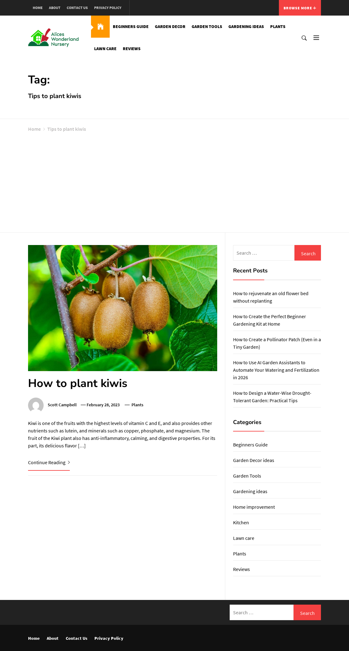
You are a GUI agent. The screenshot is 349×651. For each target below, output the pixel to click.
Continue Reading (49, 462)
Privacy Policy (108, 7)
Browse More (300, 8)
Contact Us (77, 7)
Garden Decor (170, 26)
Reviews (132, 48)
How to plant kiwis (77, 383)
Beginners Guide (131, 26)
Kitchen (241, 522)
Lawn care (105, 48)
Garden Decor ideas (253, 460)
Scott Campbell (62, 405)
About (54, 7)
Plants (277, 26)
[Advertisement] (174, 180)
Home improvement (254, 507)
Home (38, 7)
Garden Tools (207, 26)
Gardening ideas (246, 26)
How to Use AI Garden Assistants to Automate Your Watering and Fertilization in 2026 (276, 369)
